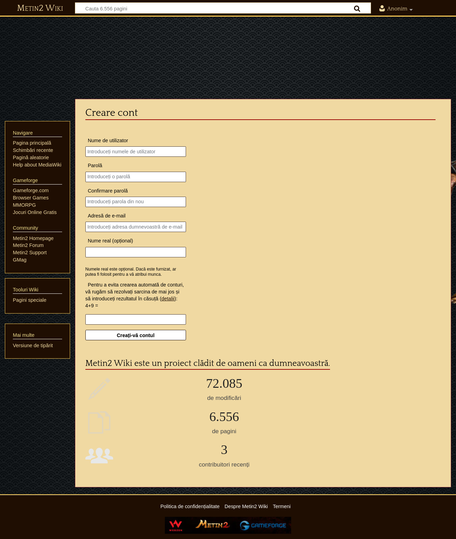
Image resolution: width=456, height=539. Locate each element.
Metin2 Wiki (40, 8)
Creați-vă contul (135, 335)
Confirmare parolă (108, 191)
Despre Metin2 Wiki (246, 506)
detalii (168, 298)
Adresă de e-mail (107, 216)
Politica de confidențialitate (189, 506)
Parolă (95, 165)
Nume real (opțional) (110, 240)
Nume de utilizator (108, 140)
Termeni (281, 506)
